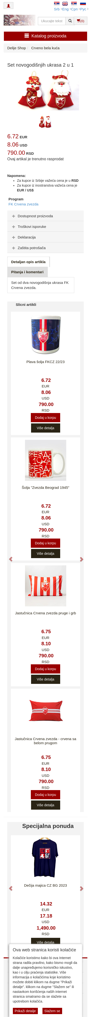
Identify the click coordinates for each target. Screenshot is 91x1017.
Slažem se (52, 1011)
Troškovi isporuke (28, 226)
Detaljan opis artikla (28, 262)
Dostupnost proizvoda (32, 216)
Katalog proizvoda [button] (45, 35)
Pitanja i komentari (27, 272)
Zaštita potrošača (28, 248)
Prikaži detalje (25, 1011)
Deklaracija (23, 237)
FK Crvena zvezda (23, 204)
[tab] (45, 215)
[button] (8, 557)
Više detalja (45, 428)
